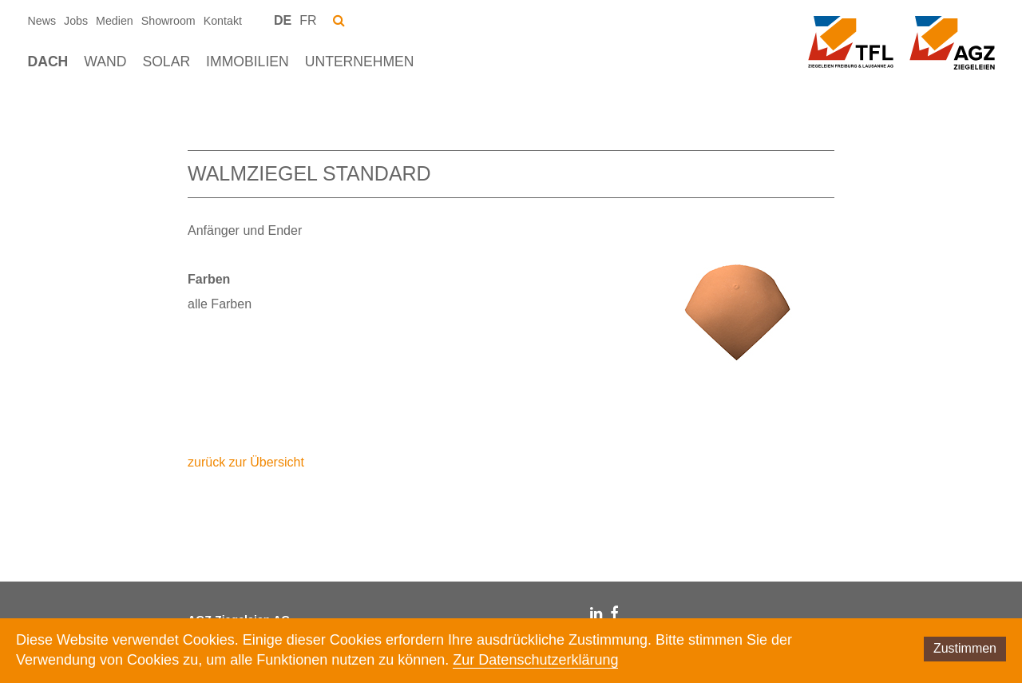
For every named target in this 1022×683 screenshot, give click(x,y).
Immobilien (247, 61)
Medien (114, 20)
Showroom (168, 20)
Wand (105, 61)
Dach (48, 61)
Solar (166, 61)
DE (282, 20)
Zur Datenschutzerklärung (535, 660)
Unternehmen (359, 61)
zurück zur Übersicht (246, 462)
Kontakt (223, 20)
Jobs (76, 20)
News (42, 20)
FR (307, 20)
